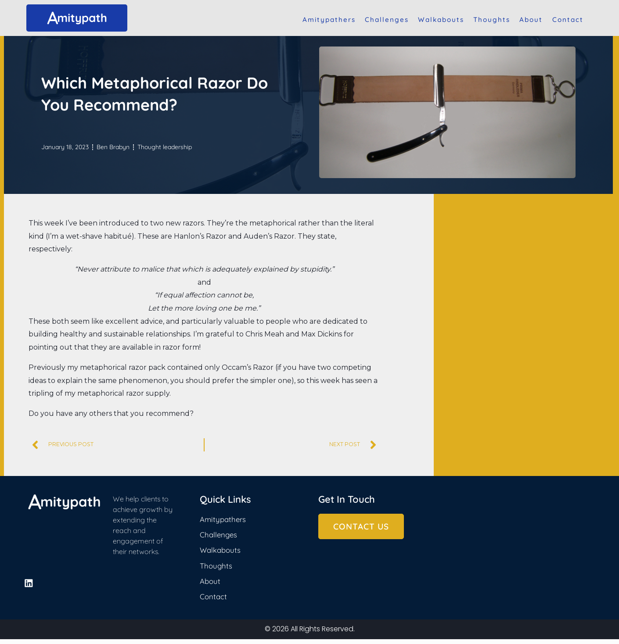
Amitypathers (329, 19)
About (531, 19)
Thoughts (491, 19)
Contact (567, 19)
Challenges (387, 19)
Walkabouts (441, 19)
